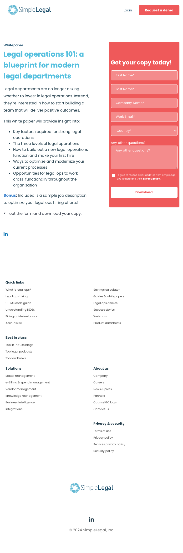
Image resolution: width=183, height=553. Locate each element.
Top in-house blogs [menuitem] (19, 345)
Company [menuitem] (100, 376)
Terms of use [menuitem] (102, 431)
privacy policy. (152, 179)
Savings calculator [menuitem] (106, 290)
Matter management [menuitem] (20, 376)
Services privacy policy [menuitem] (109, 444)
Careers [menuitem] (98, 382)
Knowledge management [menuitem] (23, 396)
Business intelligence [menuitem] (20, 402)
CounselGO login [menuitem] (105, 402)
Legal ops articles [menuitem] (105, 303)
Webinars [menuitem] (100, 316)
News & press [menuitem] (102, 389)
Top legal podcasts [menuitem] (18, 351)
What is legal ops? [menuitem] (18, 290)
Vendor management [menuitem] (20, 389)
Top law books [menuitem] (15, 358)
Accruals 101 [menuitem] (13, 323)
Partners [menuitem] (99, 396)
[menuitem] (159, 10)
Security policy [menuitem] (103, 451)
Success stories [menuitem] (104, 310)
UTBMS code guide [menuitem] (18, 303)
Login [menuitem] (127, 10)
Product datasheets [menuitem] (107, 323)
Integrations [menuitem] (13, 409)
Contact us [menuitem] (101, 409)
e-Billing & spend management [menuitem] (27, 382)
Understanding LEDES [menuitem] (20, 310)
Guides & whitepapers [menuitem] (108, 296)
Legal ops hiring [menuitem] (16, 296)
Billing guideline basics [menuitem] (21, 316)
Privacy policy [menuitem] (103, 438)
